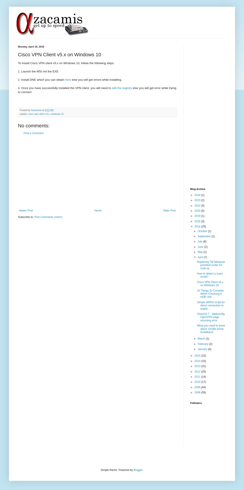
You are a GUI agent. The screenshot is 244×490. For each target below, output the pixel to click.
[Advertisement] (97, 172)
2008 (198, 392)
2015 (198, 355)
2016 (198, 226)
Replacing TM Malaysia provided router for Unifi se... (211, 265)
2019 (198, 216)
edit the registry (122, 88)
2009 (198, 387)
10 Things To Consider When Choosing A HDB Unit (210, 294)
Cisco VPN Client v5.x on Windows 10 (210, 284)
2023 (198, 200)
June (201, 246)
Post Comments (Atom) (48, 217)
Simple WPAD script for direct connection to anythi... (211, 305)
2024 (198, 195)
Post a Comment (33, 133)
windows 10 (57, 114)
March (202, 338)
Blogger (138, 470)
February (203, 344)
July (200, 241)
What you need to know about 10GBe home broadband (211, 329)
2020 (198, 210)
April (201, 257)
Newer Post (26, 210)
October (203, 231)
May (200, 252)
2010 (198, 381)
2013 (198, 366)
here (68, 79)
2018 (198, 221)
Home (98, 210)
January (203, 349)
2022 (198, 205)
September (205, 236)
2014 (198, 361)
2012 (198, 371)
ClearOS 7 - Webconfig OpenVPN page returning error (211, 317)
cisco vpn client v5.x (39, 114)
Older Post (169, 210)
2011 (198, 376)
